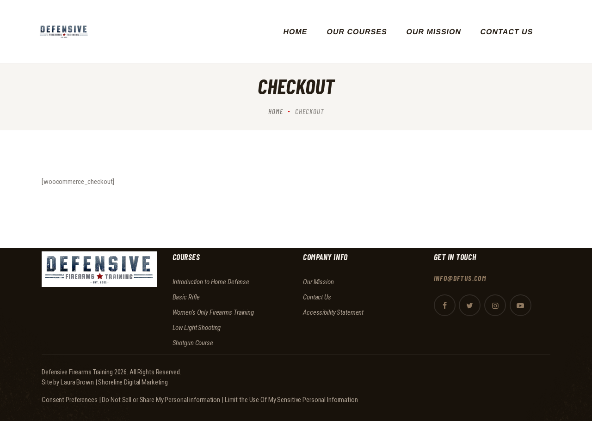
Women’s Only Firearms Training (213, 312)
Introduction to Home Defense (211, 282)
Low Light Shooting (197, 327)
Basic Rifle (186, 297)
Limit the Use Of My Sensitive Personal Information (291, 400)
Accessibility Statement (333, 312)
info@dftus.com (460, 278)
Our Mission (318, 282)
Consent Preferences (70, 400)
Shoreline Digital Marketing (133, 382)
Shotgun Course (193, 343)
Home (275, 111)
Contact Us (317, 297)
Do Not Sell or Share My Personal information (161, 400)
